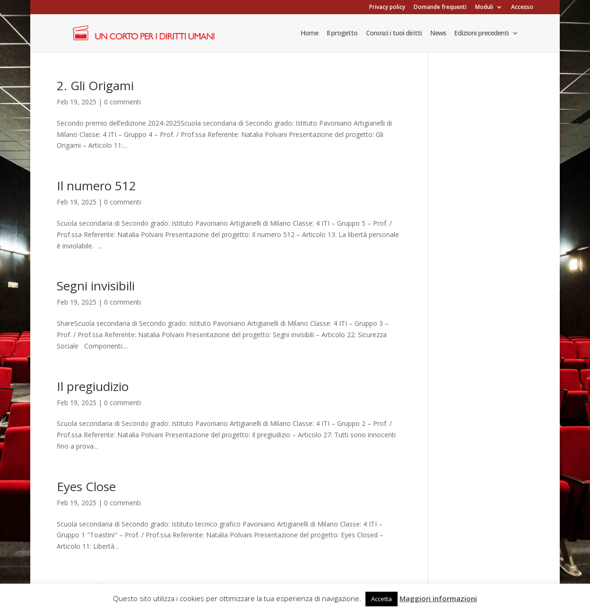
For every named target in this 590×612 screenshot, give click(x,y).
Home (309, 33)
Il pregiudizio (93, 386)
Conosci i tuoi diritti (394, 33)
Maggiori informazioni (438, 598)
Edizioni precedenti (481, 33)
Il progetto (342, 33)
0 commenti (122, 101)
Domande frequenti (440, 7)
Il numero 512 (96, 185)
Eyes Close (86, 486)
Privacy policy (387, 7)
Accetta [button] (381, 599)
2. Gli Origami (95, 85)
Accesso (522, 7)
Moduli (484, 7)
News (438, 33)
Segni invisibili (96, 285)
